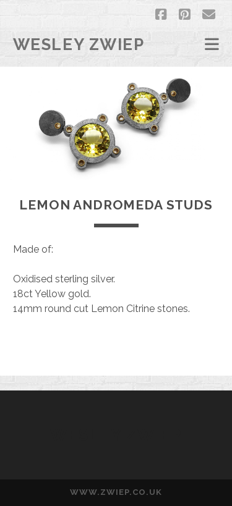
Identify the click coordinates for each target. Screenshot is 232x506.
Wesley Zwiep (79, 44)
